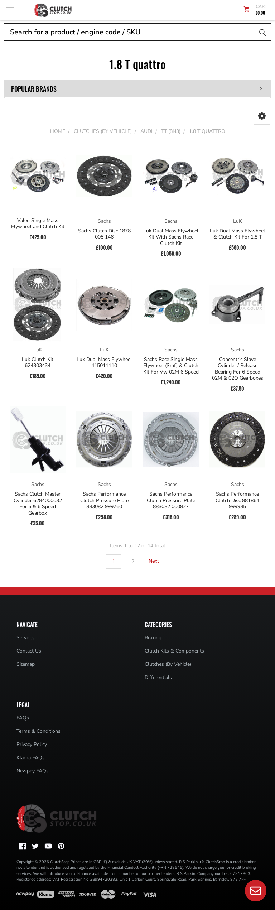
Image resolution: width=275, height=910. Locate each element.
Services (25, 637)
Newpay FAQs (32, 770)
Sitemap (25, 664)
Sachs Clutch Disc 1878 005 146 (104, 234)
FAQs (22, 717)
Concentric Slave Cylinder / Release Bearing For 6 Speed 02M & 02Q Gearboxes (237, 368)
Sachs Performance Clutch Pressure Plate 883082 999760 (104, 500)
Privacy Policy (31, 744)
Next (158, 561)
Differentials (158, 677)
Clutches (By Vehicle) (168, 664)
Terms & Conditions (38, 731)
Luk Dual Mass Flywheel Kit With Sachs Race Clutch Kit (170, 237)
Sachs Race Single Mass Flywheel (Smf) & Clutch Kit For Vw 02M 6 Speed (171, 365)
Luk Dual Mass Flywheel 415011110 (104, 362)
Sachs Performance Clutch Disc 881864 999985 (237, 500)
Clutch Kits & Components (174, 650)
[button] (262, 116)
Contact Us (28, 650)
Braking (153, 637)
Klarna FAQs (30, 757)
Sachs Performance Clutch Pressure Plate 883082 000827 (171, 500)
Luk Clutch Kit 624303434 (37, 362)
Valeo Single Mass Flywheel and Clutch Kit (37, 223)
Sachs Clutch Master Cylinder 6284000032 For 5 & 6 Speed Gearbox (38, 503)
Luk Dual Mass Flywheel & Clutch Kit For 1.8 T (237, 234)
